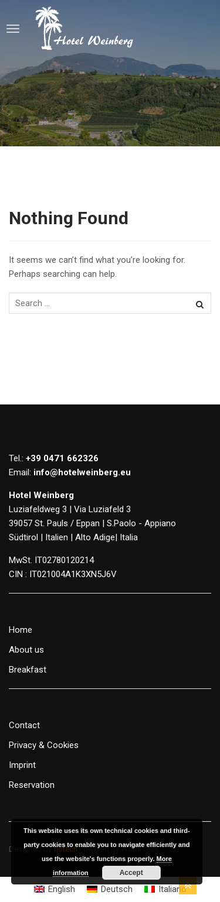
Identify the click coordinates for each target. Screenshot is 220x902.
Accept (131, 873)
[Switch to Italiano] (165, 889)
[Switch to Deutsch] (109, 889)
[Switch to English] (54, 889)
